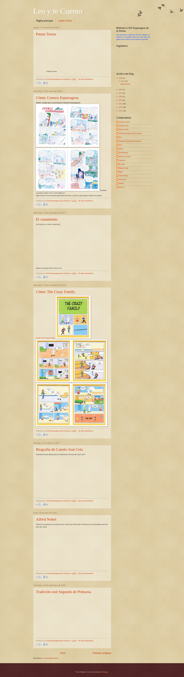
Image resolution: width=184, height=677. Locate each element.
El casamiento (46, 219)
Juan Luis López (125, 156)
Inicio (63, 653)
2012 (121, 107)
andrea (121, 183)
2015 (121, 100)
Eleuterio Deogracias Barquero (130, 141)
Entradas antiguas (102, 653)
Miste (121, 172)
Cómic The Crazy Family (45, 338)
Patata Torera (46, 34)
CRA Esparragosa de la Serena (130, 133)
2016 (121, 97)
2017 (121, 93)
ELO (120, 137)
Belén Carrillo (124, 130)
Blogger (105, 672)
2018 (121, 89)
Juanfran (122, 160)
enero (123, 81)
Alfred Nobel (46, 519)
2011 (121, 111)
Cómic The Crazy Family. (56, 292)
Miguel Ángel (123, 168)
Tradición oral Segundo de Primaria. (64, 592)
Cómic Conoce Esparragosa (57, 97)
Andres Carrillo (124, 122)
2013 (121, 104)
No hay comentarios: (85, 79)
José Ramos (123, 153)
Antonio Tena (123, 126)
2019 (121, 78)
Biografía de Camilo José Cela (59, 449)
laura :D (122, 187)
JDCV (121, 149)
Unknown (122, 179)
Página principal (44, 20)
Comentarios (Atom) (51, 658)
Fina (120, 145)
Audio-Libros (65, 20)
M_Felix (122, 164)
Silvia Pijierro (123, 176)
